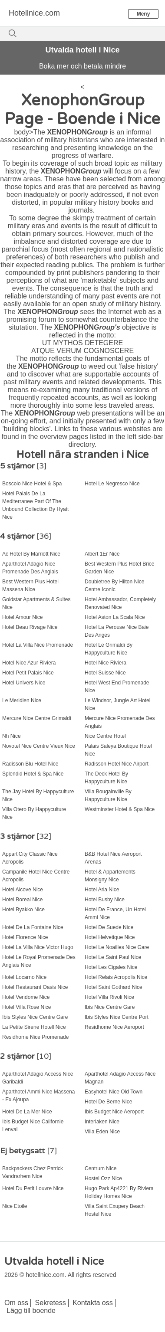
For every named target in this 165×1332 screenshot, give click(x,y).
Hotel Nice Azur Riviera (29, 663)
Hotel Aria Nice (102, 890)
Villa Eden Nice (102, 1132)
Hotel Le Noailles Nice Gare (117, 947)
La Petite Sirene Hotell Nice (34, 1027)
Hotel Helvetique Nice (110, 937)
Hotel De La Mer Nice (27, 1112)
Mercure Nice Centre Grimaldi (36, 718)
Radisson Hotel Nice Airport (116, 764)
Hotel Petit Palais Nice (28, 673)
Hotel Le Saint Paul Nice (113, 957)
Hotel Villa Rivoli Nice (109, 997)
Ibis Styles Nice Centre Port (116, 1017)
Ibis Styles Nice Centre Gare (35, 1017)
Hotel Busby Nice (105, 900)
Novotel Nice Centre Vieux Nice (38, 746)
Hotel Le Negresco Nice (112, 484)
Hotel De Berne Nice (108, 1102)
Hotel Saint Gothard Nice (113, 987)
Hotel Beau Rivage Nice (29, 627)
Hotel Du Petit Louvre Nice (32, 1188)
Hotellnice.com (34, 13)
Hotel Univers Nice (23, 683)
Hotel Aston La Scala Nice (115, 617)
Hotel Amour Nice (22, 617)
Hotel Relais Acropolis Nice (116, 977)
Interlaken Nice (102, 1122)
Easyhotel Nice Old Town (113, 1092)
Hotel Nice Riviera (105, 663)
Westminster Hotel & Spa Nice (120, 809)
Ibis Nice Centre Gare (110, 1007)
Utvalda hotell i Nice (82, 50)
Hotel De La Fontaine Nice (32, 927)
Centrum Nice (100, 1168)
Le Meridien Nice (21, 700)
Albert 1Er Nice (102, 554)
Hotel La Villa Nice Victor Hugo (37, 947)
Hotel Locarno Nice (24, 977)
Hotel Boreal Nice (22, 900)
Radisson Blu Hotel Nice (30, 764)
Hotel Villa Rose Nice (26, 1007)
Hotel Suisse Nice (105, 673)
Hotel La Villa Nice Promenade (37, 645)
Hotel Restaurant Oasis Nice (35, 987)
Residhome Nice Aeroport (114, 1027)
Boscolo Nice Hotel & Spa (32, 484)
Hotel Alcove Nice (22, 890)
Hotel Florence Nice (25, 937)
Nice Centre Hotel (105, 736)
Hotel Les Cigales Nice (111, 967)
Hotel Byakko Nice (23, 910)
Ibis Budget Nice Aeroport (114, 1112)
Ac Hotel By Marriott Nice (31, 554)
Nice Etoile (14, 1206)
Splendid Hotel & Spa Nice (32, 774)
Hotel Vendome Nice (26, 997)
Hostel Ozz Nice (103, 1178)
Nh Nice (11, 736)
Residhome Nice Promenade (35, 1037)
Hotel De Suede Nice (109, 927)
